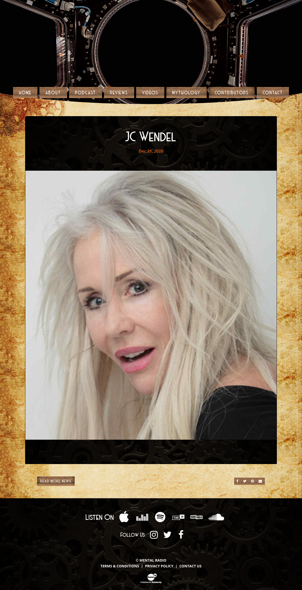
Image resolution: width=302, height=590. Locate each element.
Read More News (55, 481)
